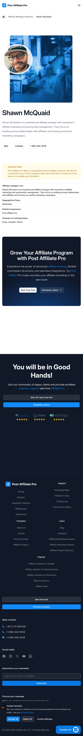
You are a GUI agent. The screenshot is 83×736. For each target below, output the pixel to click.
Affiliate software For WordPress (41, 575)
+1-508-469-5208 (15, 637)
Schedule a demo (52, 290)
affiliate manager (42, 189)
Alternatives (21, 514)
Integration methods (21, 503)
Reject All (27, 719)
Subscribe (41, 683)
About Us (21, 528)
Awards (21, 533)
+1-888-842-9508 (15, 632)
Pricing (21, 491)
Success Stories (21, 539)
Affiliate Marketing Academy (62, 539)
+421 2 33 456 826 (16, 626)
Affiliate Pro (57, 388)
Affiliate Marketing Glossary (62, 544)
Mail (6, 146)
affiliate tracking (57, 266)
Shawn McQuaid (43, 16)
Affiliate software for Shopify (41, 564)
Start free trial (41, 599)
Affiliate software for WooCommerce (41, 569)
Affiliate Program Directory (62, 550)
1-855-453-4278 (38, 146)
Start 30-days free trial (41, 397)
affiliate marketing (11, 126)
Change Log (62, 501)
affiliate (43, 122)
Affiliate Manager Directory (20, 16)
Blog (62, 528)
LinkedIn (19, 146)
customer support (28, 388)
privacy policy (27, 712)
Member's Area (62, 495)
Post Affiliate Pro (15, 170)
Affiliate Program (21, 544)
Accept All (13, 719)
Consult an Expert (41, 607)
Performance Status (62, 507)
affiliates (42, 131)
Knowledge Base (62, 490)
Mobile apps (21, 508)
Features (21, 497)
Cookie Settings (44, 719)
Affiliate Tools (42, 586)
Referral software (41, 580)
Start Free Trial (28, 290)
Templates (62, 533)
